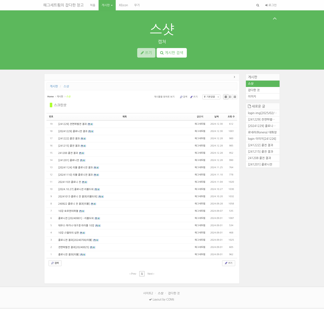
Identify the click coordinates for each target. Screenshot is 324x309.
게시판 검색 (171, 53)
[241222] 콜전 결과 (69, 140)
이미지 (252, 97)
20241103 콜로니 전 (70, 183)
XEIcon (123, 5)
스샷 (162, 29)
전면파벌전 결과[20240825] (74, 248)
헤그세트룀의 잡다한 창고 (63, 5)
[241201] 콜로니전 (69, 161)
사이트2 (148, 294)
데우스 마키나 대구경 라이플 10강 (76, 227)
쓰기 (194, 98)
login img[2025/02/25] (263, 114)
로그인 (271, 5)
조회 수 (231, 118)
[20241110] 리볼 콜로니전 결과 (76, 176)
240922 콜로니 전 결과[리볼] (74, 205)
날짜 (216, 118)
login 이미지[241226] (262, 139)
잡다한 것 (254, 91)
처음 (92, 5)
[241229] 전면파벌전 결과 (72, 125)
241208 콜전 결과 (68, 154)
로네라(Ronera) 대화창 (262, 133)
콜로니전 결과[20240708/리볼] (75, 241)
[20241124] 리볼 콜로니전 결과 (76, 169)
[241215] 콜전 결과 (69, 147)
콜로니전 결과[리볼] (69, 256)
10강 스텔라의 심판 (69, 234)
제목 (125, 118)
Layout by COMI (161, 300)
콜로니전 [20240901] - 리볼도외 (76, 219)
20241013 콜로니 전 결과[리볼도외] (78, 198)
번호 (51, 118)
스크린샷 (60, 106)
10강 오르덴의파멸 (68, 212)
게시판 (107, 5)
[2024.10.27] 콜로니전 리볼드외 (76, 190)
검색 (183, 98)
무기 (136, 5)
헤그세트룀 (200, 125)
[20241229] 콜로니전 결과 (73, 132)
